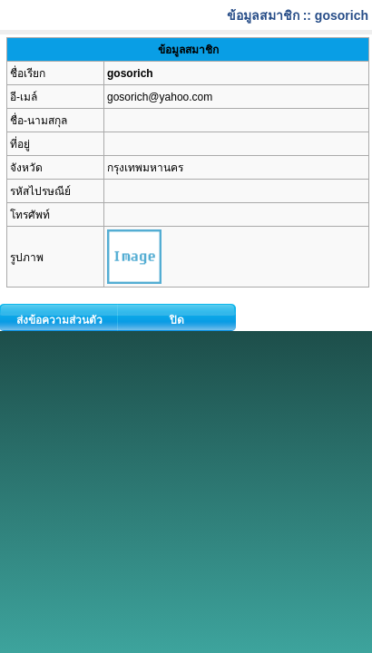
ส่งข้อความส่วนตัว (59, 320)
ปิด (177, 320)
